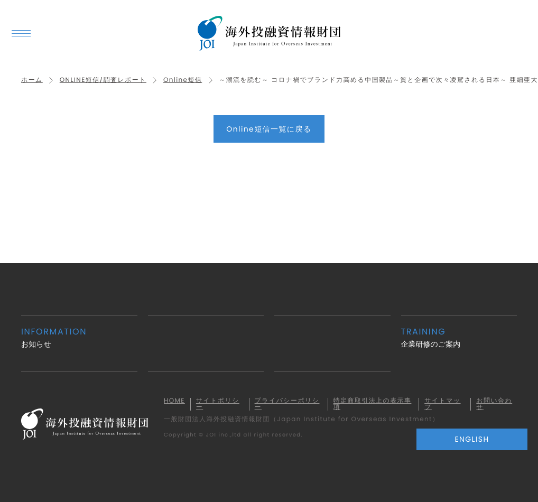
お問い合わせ (494, 404)
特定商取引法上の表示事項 (372, 404)
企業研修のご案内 (459, 337)
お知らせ (79, 337)
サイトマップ (442, 404)
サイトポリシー (217, 404)
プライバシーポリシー (287, 404)
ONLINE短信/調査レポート (103, 80)
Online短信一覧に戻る (268, 129)
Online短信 (182, 80)
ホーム (32, 80)
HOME (174, 401)
